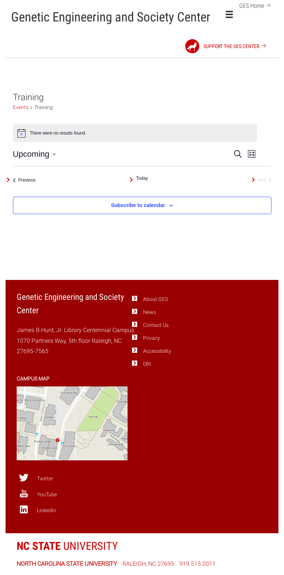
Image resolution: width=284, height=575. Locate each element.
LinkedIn (37, 509)
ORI (147, 364)
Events (20, 107)
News (149, 312)
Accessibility (157, 351)
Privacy (151, 338)
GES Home (256, 5)
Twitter (36, 478)
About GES (155, 299)
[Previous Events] (24, 180)
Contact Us (156, 325)
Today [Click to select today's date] (142, 178)
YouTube (37, 493)
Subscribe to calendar (138, 205)
